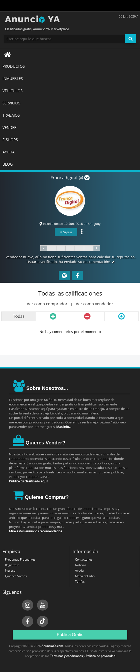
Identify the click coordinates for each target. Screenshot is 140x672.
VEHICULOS (12, 90)
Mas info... (63, 426)
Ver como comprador (47, 304)
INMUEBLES (12, 78)
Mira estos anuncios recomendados (35, 531)
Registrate (12, 565)
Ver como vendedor (94, 304)
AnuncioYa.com (52, 646)
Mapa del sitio (84, 576)
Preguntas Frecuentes (20, 559)
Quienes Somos (16, 576)
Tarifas (80, 581)
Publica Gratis (70, 634)
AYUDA (8, 151)
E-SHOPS (10, 139)
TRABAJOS (11, 115)
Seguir (66, 232)
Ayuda (79, 570)
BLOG (7, 164)
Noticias (80, 565)
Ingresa (10, 570)
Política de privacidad (100, 656)
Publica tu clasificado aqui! (28, 481)
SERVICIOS (11, 102)
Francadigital (64, 178)
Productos (13, 66)
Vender (9, 127)
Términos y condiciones (66, 656)
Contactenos (83, 559)
